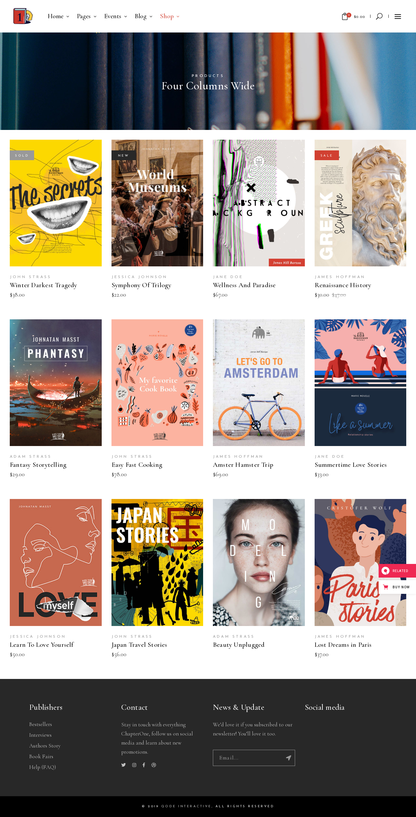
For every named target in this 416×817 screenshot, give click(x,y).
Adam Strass (31, 457)
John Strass (30, 277)
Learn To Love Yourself (41, 645)
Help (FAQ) (42, 767)
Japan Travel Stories (139, 645)
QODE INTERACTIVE (186, 806)
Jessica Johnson (139, 277)
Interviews (40, 735)
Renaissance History (343, 285)
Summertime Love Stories (351, 465)
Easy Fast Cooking (136, 465)
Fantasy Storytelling (38, 465)
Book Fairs (41, 756)
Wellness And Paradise (244, 285)
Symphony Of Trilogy (141, 285)
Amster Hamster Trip (243, 465)
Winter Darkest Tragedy (43, 285)
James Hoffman (340, 277)
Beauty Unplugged (239, 645)
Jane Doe (228, 277)
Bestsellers (40, 724)
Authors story (44, 745)
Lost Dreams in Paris (343, 645)
